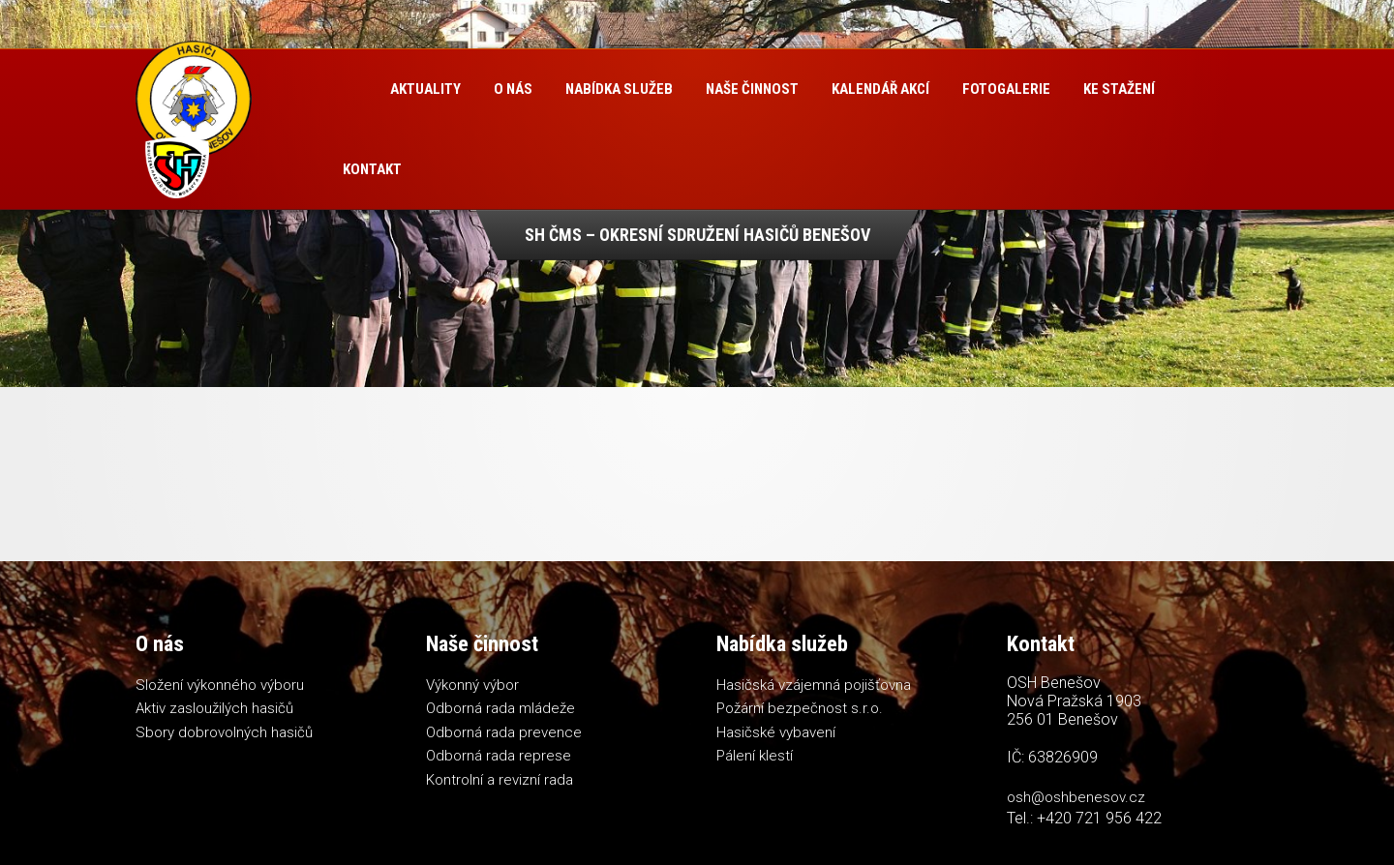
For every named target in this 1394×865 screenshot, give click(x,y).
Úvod (350, 89)
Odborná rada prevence (504, 732)
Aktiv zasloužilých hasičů (214, 708)
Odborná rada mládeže (500, 708)
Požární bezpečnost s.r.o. (799, 708)
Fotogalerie (1006, 89)
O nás (513, 89)
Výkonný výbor (472, 685)
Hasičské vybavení (775, 732)
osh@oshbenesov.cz (1076, 797)
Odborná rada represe (498, 755)
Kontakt (372, 169)
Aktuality (425, 89)
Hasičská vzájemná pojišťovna (813, 685)
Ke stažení (1119, 89)
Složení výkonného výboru (220, 685)
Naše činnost (752, 89)
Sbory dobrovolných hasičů (224, 732)
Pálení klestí (754, 755)
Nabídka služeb (619, 89)
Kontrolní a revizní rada (499, 780)
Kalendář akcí (880, 89)
